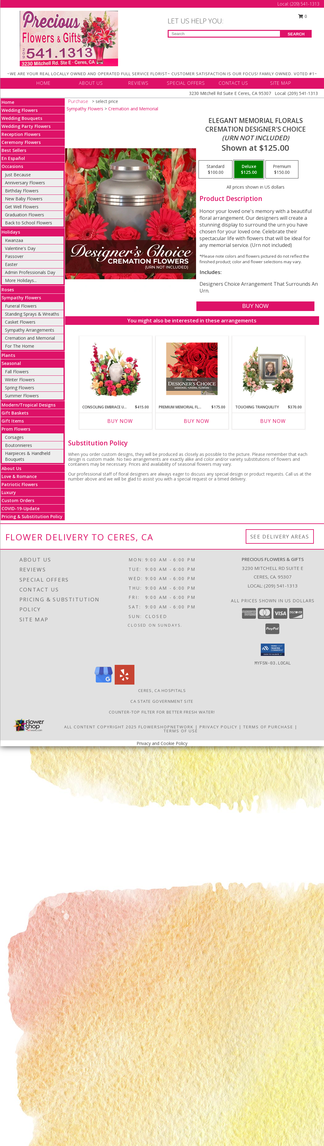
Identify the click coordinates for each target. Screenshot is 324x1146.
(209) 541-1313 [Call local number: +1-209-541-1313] (281, 586)
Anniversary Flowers (25, 183)
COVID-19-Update (20, 508)
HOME (43, 83)
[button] (273, 650)
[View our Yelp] (124, 683)
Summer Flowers (22, 396)
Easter (11, 264)
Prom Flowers (16, 429)
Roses (8, 290)
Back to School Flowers (28, 223)
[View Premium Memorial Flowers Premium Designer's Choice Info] (192, 369)
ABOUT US (91, 83)
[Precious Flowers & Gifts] (69, 38)
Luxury (9, 492)
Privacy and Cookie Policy (162, 743)
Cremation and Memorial (30, 338)
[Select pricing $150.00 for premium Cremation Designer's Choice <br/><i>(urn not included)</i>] (282, 169)
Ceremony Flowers (21, 142)
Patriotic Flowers (20, 484)
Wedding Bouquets (22, 118)
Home (8, 102)
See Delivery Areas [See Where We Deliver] (279, 536)
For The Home (19, 346)
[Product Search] (224, 34)
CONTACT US (233, 83)
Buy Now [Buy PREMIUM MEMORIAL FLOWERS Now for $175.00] (196, 421)
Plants (8, 355)
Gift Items (13, 421)
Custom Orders (18, 500)
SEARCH (296, 34)
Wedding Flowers (20, 110)
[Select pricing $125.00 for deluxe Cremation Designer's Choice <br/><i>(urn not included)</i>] (248, 169)
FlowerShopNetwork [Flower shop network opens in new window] (166, 727)
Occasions (12, 166)
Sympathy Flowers (21, 298)
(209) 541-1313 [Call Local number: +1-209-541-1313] (304, 4)
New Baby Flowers (24, 199)
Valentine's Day (20, 248)
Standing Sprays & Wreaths (32, 314)
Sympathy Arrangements (29, 330)
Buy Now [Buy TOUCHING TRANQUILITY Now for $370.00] (273, 421)
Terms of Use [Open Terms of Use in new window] (181, 731)
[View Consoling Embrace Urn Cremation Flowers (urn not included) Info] (115, 369)
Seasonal (11, 363)
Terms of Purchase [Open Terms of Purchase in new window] (268, 727)
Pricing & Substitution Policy (32, 516)
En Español (13, 158)
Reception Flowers (21, 134)
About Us (11, 468)
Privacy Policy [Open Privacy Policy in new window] (218, 727)
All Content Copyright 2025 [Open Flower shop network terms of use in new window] (100, 727)
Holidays (11, 232)
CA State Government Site (161, 701)
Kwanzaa (14, 240)
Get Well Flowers (22, 207)
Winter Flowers (20, 380)
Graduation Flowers (24, 215)
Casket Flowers (20, 322)
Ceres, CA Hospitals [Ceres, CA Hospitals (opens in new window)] (162, 690)
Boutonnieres (18, 445)
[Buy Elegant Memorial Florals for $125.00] (255, 306)
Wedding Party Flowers (26, 126)
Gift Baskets (15, 413)
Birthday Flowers (22, 191)
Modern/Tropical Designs (28, 405)
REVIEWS (138, 83)
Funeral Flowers (21, 306)
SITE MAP (280, 83)
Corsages (14, 437)
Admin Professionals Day (30, 272)
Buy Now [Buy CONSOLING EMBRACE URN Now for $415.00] (120, 421)
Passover (14, 256)
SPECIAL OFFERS (186, 83)
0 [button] (302, 16)
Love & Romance (19, 476)
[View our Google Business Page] (103, 683)
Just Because (18, 175)
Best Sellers (14, 150)
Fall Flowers (17, 371)
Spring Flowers (19, 388)
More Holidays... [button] (21, 280)
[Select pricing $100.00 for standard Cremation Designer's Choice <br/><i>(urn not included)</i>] (215, 169)
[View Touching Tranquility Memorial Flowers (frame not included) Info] (268, 369)
